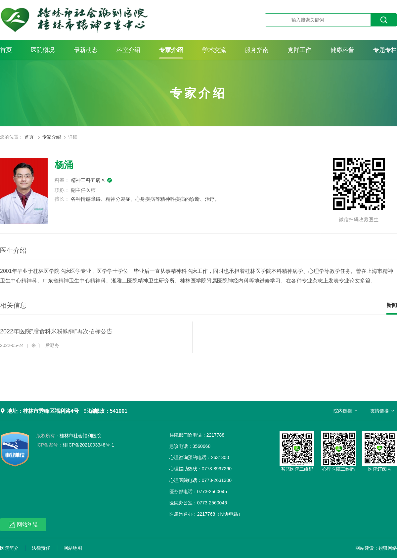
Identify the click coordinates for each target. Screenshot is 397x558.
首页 (6, 50)
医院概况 (43, 50)
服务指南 (257, 50)
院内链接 (342, 410)
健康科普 (342, 50)
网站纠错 (23, 524)
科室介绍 (128, 50)
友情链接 (379, 410)
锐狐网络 (387, 548)
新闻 (391, 305)
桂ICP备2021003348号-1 (75, 445)
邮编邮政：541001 (105, 411)
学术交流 (214, 50)
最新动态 (86, 50)
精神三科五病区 (91, 180)
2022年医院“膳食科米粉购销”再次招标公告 (56, 331)
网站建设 (364, 548)
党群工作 (299, 50)
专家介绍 (171, 50)
